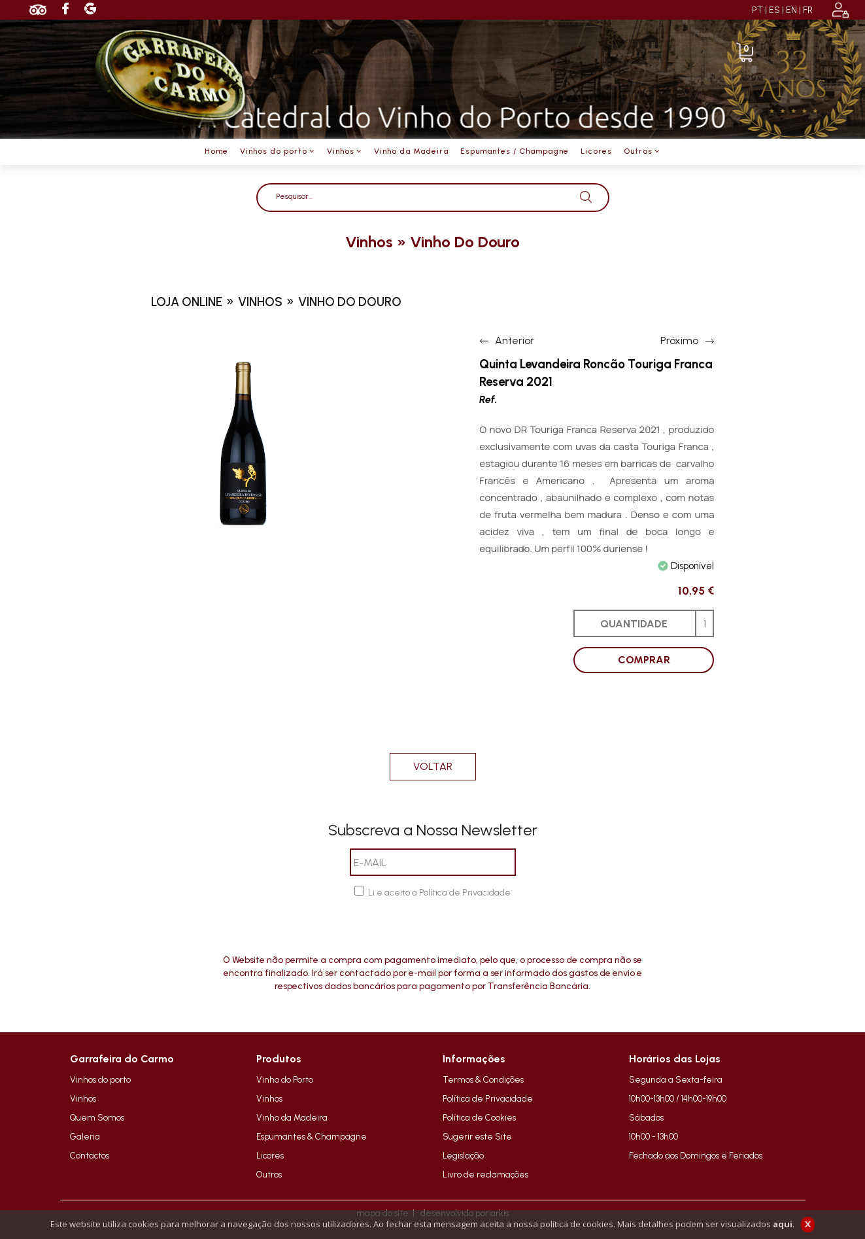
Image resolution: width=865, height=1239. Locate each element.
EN (791, 10)
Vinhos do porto (100, 1079)
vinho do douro (465, 241)
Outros (269, 1174)
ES (774, 10)
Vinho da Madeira (292, 1117)
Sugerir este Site (477, 1136)
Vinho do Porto (284, 1079)
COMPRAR (644, 660)
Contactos (89, 1155)
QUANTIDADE (634, 624)
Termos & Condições (483, 1079)
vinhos (369, 241)
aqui (782, 1224)
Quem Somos (97, 1117)
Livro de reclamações (485, 1174)
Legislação (463, 1155)
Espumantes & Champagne (311, 1136)
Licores (270, 1155)
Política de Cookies (479, 1117)
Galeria (85, 1136)
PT (757, 10)
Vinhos (83, 1098)
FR (808, 10)
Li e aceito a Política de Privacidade (439, 892)
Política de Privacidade (488, 1098)
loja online (186, 301)
